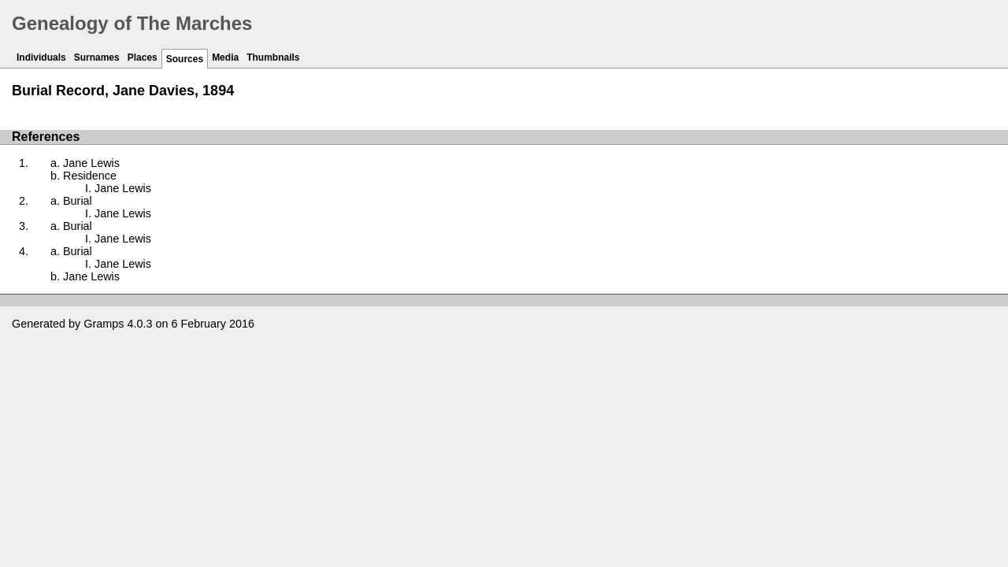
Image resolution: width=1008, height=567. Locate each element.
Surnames (97, 57)
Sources (184, 59)
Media (225, 57)
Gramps (103, 323)
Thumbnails (272, 57)
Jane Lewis (91, 163)
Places (143, 57)
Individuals (41, 57)
